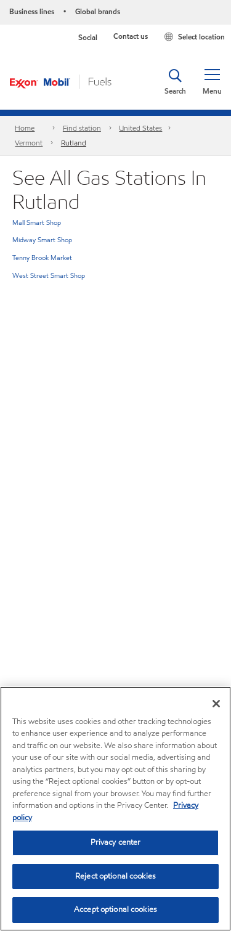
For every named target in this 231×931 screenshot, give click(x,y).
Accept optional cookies (115, 909)
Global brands (97, 11)
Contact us (130, 36)
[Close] (216, 703)
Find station (82, 128)
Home (24, 128)
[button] (212, 82)
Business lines (31, 11)
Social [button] (87, 37)
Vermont (29, 142)
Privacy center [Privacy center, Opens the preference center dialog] (116, 842)
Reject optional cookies (115, 876)
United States (140, 128)
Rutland (73, 142)
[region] (115, 808)
